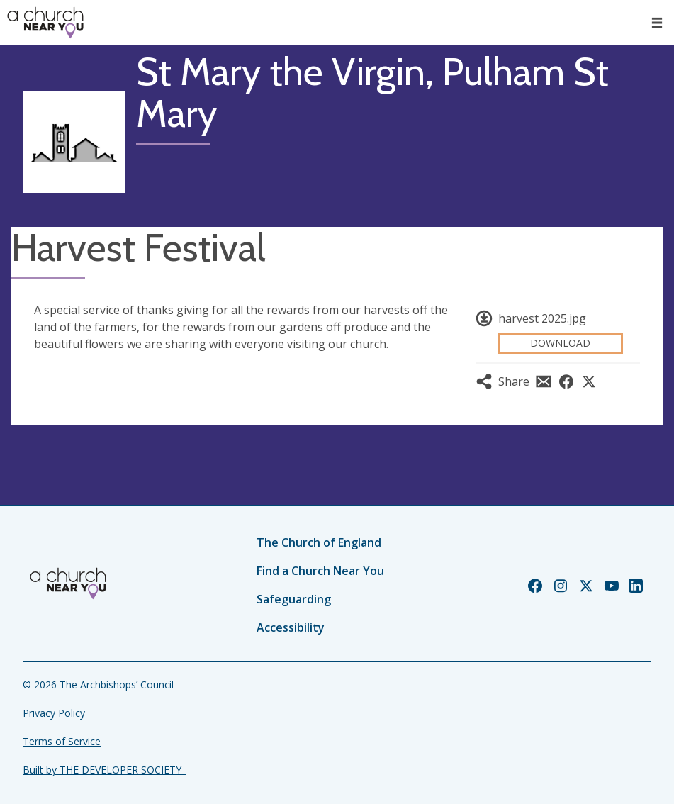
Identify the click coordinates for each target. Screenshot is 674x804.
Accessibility (291, 627)
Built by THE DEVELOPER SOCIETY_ (104, 769)
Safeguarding (294, 599)
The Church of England (319, 542)
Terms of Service (62, 741)
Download (560, 343)
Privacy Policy (54, 713)
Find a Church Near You (320, 571)
